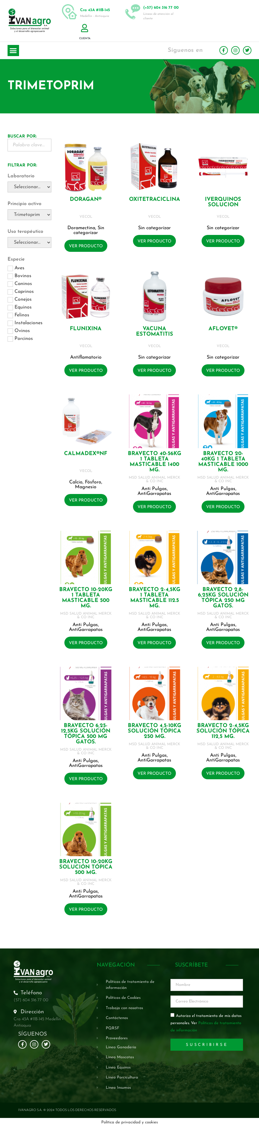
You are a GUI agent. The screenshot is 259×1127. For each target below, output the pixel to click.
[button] (13, 50)
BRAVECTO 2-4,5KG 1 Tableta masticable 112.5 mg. (154, 598)
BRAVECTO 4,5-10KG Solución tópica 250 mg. (154, 731)
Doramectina (81, 228)
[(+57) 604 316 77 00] (132, 11)
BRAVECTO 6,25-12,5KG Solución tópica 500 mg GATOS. (85, 734)
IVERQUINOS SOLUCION (223, 202)
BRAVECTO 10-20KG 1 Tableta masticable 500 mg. (85, 598)
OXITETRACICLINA (154, 199)
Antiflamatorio (86, 357)
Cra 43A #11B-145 (95, 10)
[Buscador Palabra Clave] (29, 145)
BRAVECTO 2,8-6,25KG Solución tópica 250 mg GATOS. (223, 598)
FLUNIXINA (86, 329)
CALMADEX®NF (85, 454)
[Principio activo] (29, 214)
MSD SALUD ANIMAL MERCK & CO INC (154, 479)
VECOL (85, 217)
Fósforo (93, 482)
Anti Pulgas (154, 488)
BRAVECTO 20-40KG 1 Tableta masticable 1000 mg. (223, 462)
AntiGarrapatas (154, 493)
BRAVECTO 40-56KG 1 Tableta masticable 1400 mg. (154, 462)
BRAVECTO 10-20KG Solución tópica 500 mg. (85, 867)
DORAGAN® (86, 199)
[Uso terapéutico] (29, 242)
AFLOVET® (223, 329)
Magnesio (85, 487)
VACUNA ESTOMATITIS (154, 331)
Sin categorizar (88, 230)
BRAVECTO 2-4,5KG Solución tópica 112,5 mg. (223, 731)
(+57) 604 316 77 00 (161, 8)
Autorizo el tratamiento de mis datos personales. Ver (205, 1023)
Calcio (76, 482)
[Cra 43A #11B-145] (69, 11)
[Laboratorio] (29, 187)
